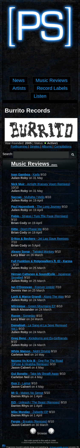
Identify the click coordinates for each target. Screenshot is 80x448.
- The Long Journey (36, 206)
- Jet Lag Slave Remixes (39, 238)
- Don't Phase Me (26, 229)
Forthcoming (19, 146)
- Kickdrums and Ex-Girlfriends (39, 338)
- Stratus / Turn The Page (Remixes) (39, 216)
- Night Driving (30, 351)
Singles (35, 146)
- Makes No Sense (27, 392)
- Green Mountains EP (33, 306)
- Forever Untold (32, 287)
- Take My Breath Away (35, 373)
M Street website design (58, 447)
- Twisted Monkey (32, 251)
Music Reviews (34, 164)
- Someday (23, 315)
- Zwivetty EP (29, 412)
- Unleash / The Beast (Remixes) (35, 402)
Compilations (62, 146)
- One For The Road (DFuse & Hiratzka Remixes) (37, 362)
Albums (47, 146)
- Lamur (21, 383)
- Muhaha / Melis (27, 197)
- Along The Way (37, 296)
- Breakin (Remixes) (29, 421)
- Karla (25, 174)
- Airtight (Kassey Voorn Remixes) (40, 184)
